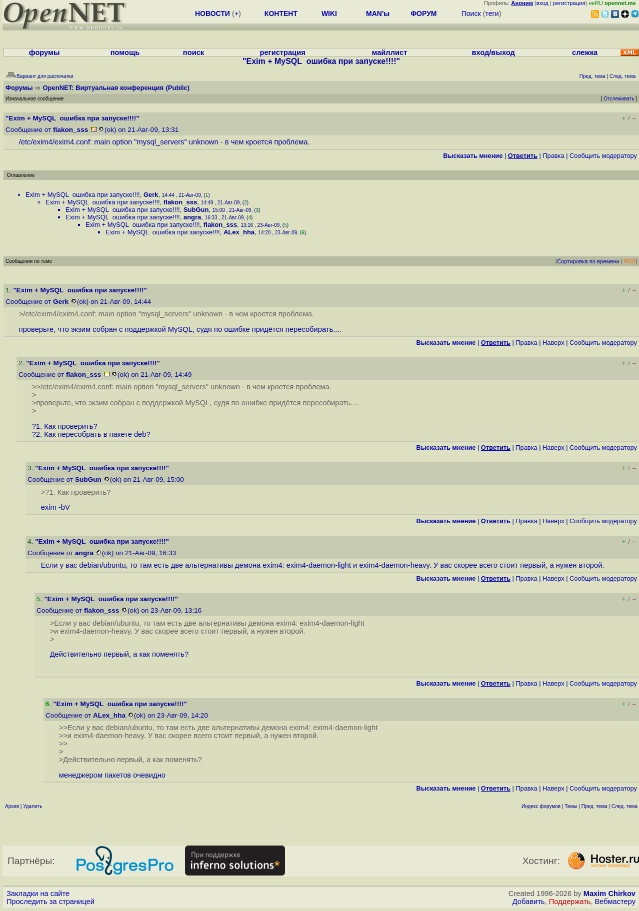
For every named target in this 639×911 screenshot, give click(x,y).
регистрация (569, 3)
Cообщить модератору (603, 155)
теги (492, 13)
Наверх (553, 342)
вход (542, 3)
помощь (125, 52)
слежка (585, 52)
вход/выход (493, 52)
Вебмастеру (615, 902)
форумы (44, 52)
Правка (553, 155)
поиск (193, 52)
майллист (390, 52)
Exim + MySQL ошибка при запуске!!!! (83, 194)
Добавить (528, 902)
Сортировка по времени (588, 261)
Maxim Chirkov (610, 894)
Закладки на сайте (38, 894)
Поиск (471, 13)
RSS (630, 261)
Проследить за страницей (50, 902)
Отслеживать (619, 98)
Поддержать (570, 902)
